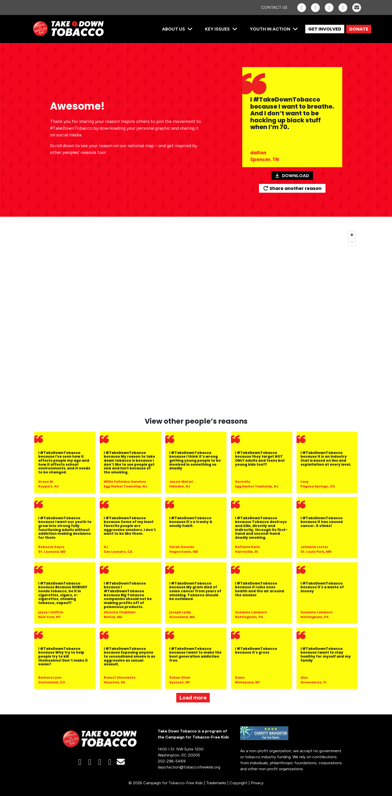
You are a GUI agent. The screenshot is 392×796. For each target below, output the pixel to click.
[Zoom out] (352, 242)
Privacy (257, 782)
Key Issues (217, 29)
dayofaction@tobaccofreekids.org (189, 767)
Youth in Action (270, 29)
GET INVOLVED (324, 29)
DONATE (358, 29)
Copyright (239, 782)
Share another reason (292, 188)
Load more (193, 697)
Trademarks (216, 782)
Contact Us (274, 7)
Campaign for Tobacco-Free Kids (173, 782)
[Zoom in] (352, 234)
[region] (196, 320)
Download (292, 175)
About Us (173, 29)
